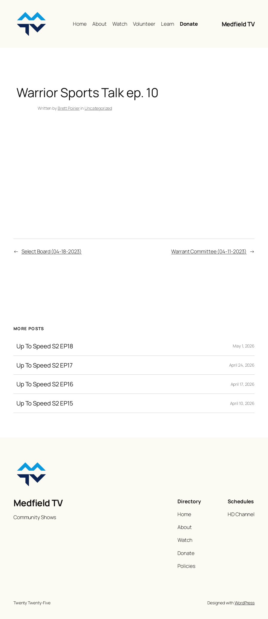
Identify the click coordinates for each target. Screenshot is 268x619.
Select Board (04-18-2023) (52, 251)
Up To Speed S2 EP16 (44, 384)
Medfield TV (238, 24)
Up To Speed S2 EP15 (44, 403)
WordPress (245, 603)
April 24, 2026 (242, 365)
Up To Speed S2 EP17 (44, 365)
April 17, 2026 (243, 384)
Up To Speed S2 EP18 (44, 346)
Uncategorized (98, 108)
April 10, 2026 (242, 403)
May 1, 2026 (244, 346)
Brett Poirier (69, 108)
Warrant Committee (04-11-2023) (208, 251)
